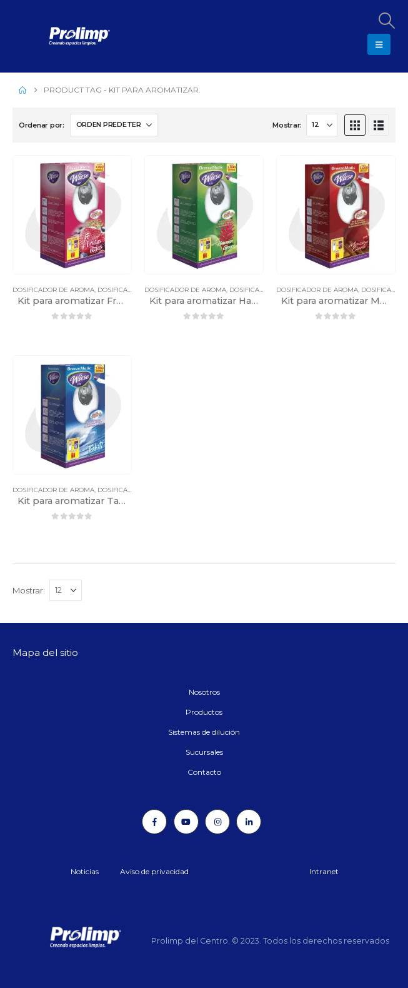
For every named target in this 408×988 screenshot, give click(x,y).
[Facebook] (154, 821)
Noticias (85, 871)
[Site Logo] (46, 36)
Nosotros (204, 692)
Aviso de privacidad (154, 871)
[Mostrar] (322, 125)
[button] (386, 21)
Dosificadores (123, 290)
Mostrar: (287, 125)
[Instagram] (217, 821)
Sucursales (204, 752)
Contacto (204, 772)
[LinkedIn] (248, 821)
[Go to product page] (72, 215)
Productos (204, 712)
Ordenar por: (41, 125)
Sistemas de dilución (204, 732)
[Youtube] (186, 821)
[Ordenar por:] (113, 125)
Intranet (324, 871)
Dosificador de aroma (53, 290)
